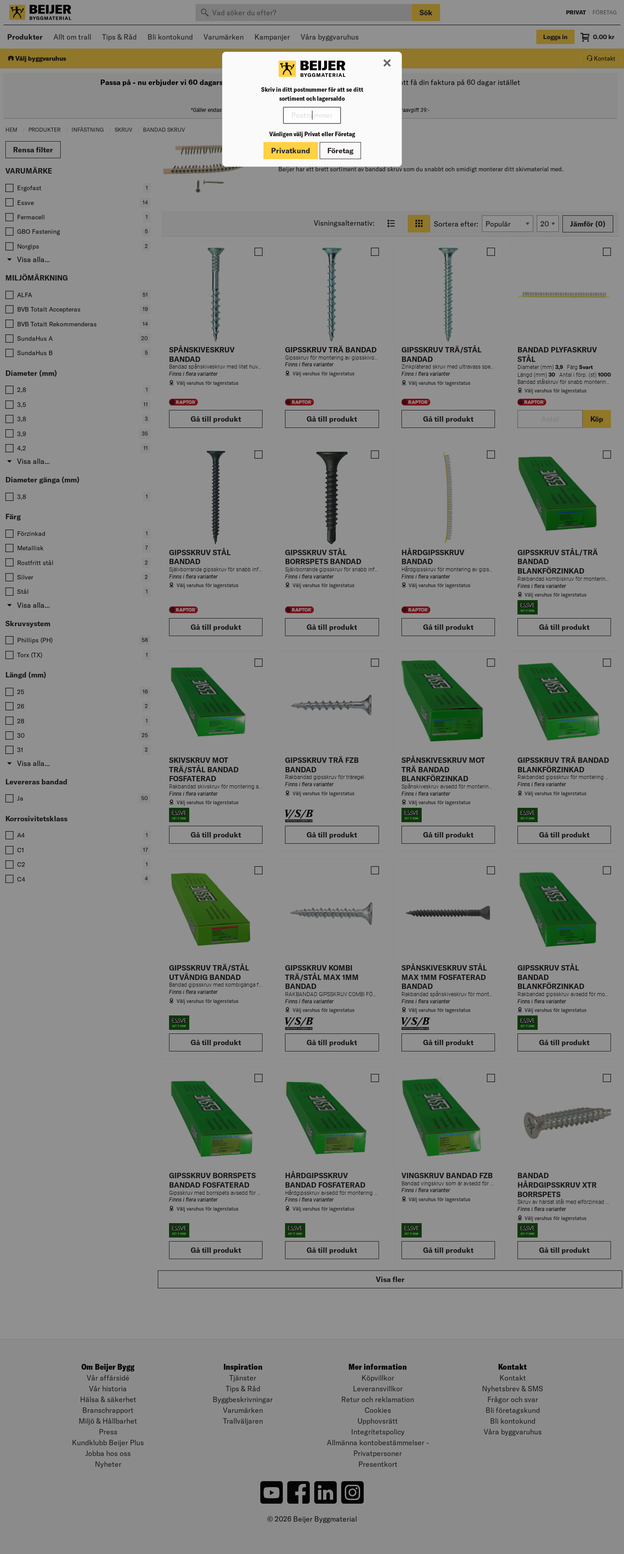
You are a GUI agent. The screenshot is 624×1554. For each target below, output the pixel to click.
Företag (340, 150)
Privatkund (290, 150)
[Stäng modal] (387, 63)
